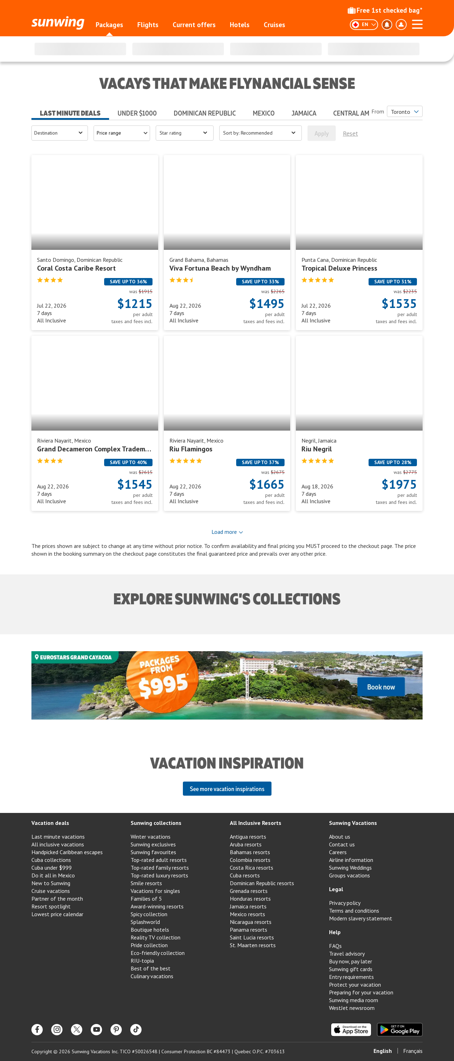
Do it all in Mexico (53, 875)
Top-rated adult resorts (159, 859)
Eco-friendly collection (158, 952)
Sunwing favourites (153, 852)
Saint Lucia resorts (252, 937)
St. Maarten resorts (253, 945)
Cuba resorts (245, 875)
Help (335, 932)
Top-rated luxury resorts (159, 875)
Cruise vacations (50, 890)
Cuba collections (51, 859)
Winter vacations (151, 836)
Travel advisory (347, 953)
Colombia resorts (250, 859)
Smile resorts (146, 883)
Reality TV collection (155, 937)
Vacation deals (50, 822)
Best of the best (151, 968)
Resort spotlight (51, 906)
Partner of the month (57, 898)
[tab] (70, 111)
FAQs (335, 945)
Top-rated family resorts (160, 867)
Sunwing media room (353, 1000)
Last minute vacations (58, 836)
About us (339, 836)
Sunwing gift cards (350, 969)
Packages (109, 24)
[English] (364, 24)
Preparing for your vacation (361, 992)
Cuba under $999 (51, 867)
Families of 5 (146, 898)
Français (413, 1051)
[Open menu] (59, 133)
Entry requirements (351, 976)
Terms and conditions (354, 910)
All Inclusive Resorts (255, 822)
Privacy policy (344, 902)
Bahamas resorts (250, 852)
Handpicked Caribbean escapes (67, 852)
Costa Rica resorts (251, 867)
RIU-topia (142, 960)
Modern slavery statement (360, 918)
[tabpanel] (227, 341)
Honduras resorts (250, 898)
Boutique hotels (150, 929)
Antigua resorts (248, 836)
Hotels (240, 24)
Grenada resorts (249, 890)
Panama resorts (248, 929)
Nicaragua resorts (250, 921)
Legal (336, 889)
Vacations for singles (155, 890)
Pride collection (149, 945)
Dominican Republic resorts (262, 883)
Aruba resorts (246, 844)
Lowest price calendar (57, 914)
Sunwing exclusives (153, 844)
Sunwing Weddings (350, 867)
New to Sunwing (50, 883)
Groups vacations (349, 875)
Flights (148, 24)
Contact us (342, 844)
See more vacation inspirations (227, 788)
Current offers (194, 24)
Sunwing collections (156, 822)
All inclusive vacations (57, 844)
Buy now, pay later (350, 961)
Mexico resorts (247, 914)
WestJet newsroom (352, 1007)
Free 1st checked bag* (385, 10)
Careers (338, 852)
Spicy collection (149, 914)
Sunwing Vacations (353, 822)
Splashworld (145, 921)
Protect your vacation (355, 984)
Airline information (351, 859)
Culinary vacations (152, 976)
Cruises (274, 24)
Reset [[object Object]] (350, 133)
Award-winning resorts (157, 906)
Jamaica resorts (248, 906)
